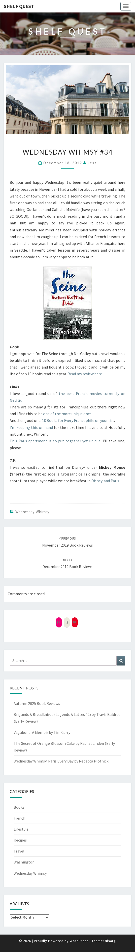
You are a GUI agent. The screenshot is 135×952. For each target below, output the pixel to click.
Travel (19, 851)
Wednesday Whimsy (32, 511)
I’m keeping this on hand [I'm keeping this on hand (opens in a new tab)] (31, 427)
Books (19, 807)
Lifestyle (21, 829)
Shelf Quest (19, 6)
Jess (92, 163)
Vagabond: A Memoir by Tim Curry (42, 732)
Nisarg (110, 941)
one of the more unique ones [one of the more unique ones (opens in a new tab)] (67, 413)
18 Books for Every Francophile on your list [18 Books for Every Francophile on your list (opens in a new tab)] (78, 420)
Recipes (20, 840)
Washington (24, 861)
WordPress (79, 941)
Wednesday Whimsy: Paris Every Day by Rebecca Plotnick (61, 761)
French (19, 818)
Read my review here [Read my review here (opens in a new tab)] (85, 373)
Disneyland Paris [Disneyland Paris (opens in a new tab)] (105, 480)
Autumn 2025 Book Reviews (37, 703)
